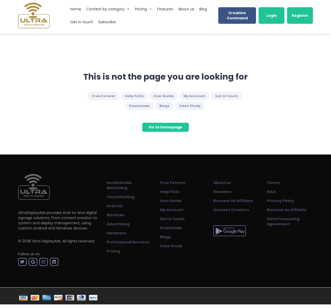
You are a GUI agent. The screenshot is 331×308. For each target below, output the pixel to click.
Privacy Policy (280, 200)
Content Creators (231, 209)
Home (75, 9)
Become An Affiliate (233, 200)
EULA (271, 191)
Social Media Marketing (119, 185)
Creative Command (237, 15)
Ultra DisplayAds (46, 241)
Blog (203, 9)
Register (300, 15)
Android (114, 206)
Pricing (143, 9)
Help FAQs (134, 96)
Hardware (116, 233)
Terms (273, 182)
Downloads (139, 105)
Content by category (108, 9)
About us (186, 9)
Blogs (164, 105)
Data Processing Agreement (283, 221)
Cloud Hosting (120, 196)
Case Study (190, 105)
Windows (115, 215)
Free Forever (103, 96)
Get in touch (81, 22)
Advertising (118, 224)
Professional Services (128, 242)
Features (165, 9)
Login (271, 15)
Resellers (222, 191)
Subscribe (107, 22)
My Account (194, 96)
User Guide (163, 96)
